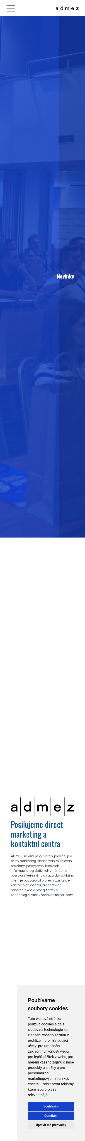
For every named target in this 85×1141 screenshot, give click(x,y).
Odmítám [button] (51, 1115)
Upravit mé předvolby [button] (51, 1125)
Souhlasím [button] (51, 1106)
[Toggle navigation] (11, 8)
